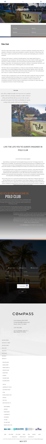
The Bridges (6, 417)
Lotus (4, 392)
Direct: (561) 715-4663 (20, 324)
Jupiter (4, 384)
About (24, 434)
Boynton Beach (6, 362)
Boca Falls (4, 350)
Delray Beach (5, 372)
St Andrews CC (7, 414)
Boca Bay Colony (5, 345)
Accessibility (31, 436)
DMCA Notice (14, 436)
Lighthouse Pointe (6, 389)
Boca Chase (4, 348)
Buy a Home (11, 434)
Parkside (4, 397)
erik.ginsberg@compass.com (22, 322)
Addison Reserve (5, 340)
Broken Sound (5, 364)
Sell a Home (18, 434)
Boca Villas (4, 353)
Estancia (4, 375)
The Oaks (5, 419)
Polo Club (5, 400)
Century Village (6, 370)
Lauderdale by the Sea (7, 387)
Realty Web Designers (39, 439)
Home (5, 434)
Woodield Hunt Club (8, 425)
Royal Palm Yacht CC (7, 402)
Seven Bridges (7, 411)
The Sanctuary (7, 422)
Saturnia (6, 409)
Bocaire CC (4, 358)
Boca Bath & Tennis (6, 342)
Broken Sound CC (6, 367)
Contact (34, 434)
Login (39, 434)
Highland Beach (6, 378)
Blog (29, 434)
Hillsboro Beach (6, 380)
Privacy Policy (23, 436)
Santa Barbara (7, 406)
